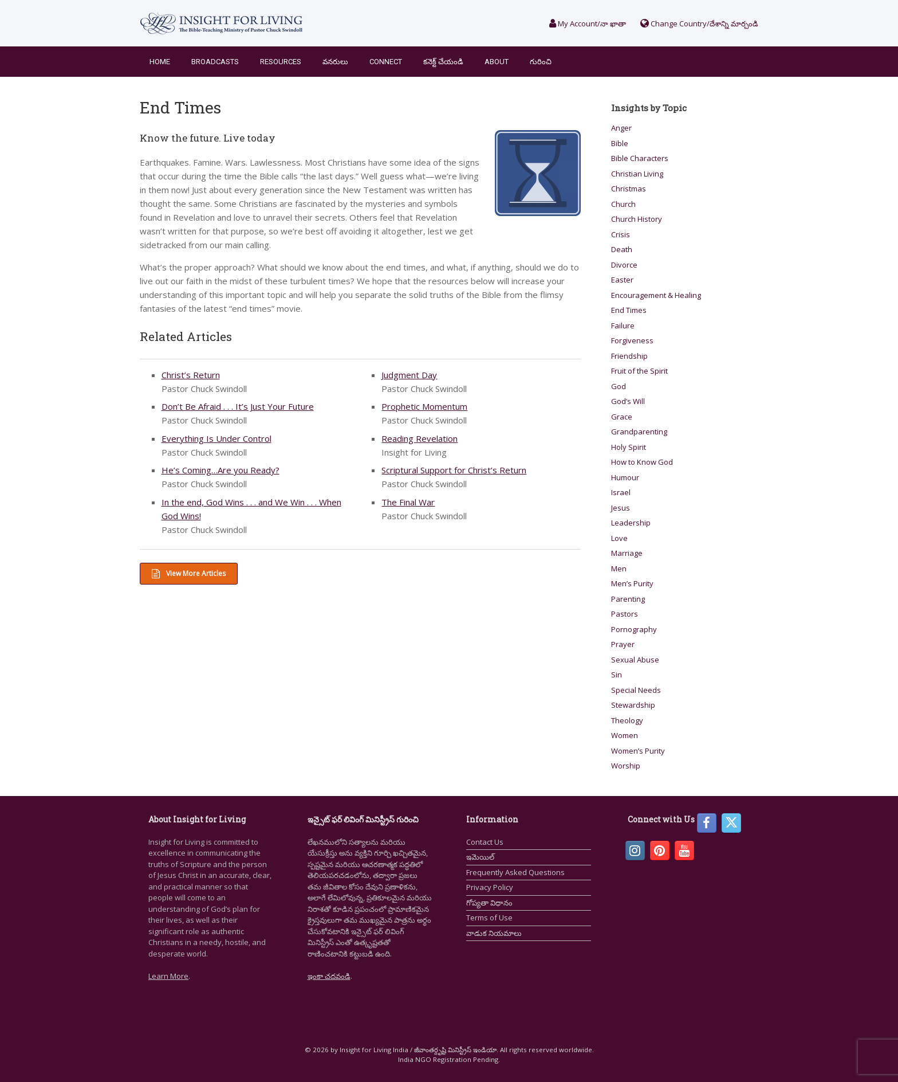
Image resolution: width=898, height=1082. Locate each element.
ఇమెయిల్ (480, 857)
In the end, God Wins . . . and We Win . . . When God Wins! (251, 509)
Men (619, 568)
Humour (625, 477)
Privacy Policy (489, 887)
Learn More (168, 976)
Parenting (628, 599)
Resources (280, 61)
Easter (622, 280)
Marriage (627, 553)
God (618, 386)
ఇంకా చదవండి (329, 976)
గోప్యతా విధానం (489, 902)
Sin (616, 674)
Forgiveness (632, 340)
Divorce (624, 265)
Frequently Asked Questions (515, 872)
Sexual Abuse (635, 659)
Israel (621, 492)
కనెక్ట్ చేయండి (443, 61)
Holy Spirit (628, 447)
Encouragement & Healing (656, 295)
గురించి (541, 61)
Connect (385, 61)
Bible (619, 143)
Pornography (634, 629)
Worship (625, 765)
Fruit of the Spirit (639, 371)
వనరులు (335, 61)
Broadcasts (215, 61)
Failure (623, 325)
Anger (621, 128)
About (497, 61)
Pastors (624, 614)
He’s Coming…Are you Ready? (220, 470)
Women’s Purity (638, 751)
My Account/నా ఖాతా (587, 23)
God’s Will (628, 401)
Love (619, 538)
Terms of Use (489, 917)
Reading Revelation (419, 438)
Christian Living (637, 173)
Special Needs (636, 690)
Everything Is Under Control (216, 438)
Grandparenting (639, 431)
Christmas (628, 188)
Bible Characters (639, 158)
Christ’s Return (191, 375)
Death (621, 249)
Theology (627, 720)
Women (624, 735)
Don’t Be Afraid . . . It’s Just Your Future (238, 406)
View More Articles (189, 573)
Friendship (629, 356)
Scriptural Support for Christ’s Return (453, 470)
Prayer (623, 644)
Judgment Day (409, 375)
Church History (636, 219)
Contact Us (484, 842)
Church (623, 204)
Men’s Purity (632, 583)
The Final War (408, 502)
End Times (629, 310)
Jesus (620, 508)
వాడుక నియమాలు (494, 933)
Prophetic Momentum (424, 406)
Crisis (620, 234)
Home (159, 61)
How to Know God (642, 462)
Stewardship (633, 705)
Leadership (631, 523)
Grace (621, 416)
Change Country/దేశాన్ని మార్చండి (699, 23)
